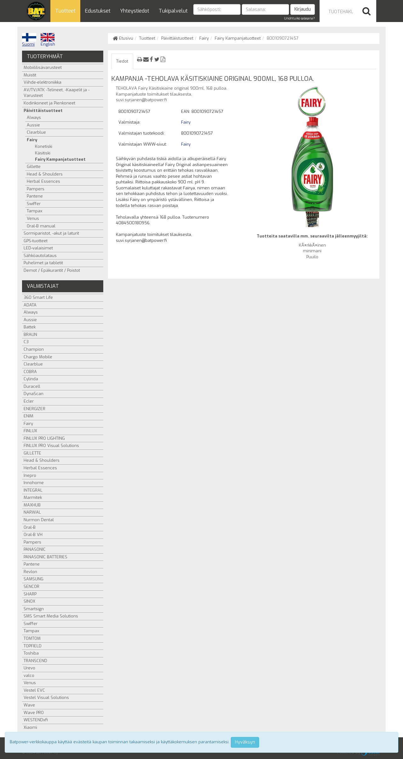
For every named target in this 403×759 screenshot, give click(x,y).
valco (29, 675)
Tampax (35, 211)
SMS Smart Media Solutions (51, 616)
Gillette (34, 166)
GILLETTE (32, 453)
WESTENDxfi (36, 720)
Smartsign (34, 608)
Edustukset (98, 11)
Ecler (29, 401)
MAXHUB (32, 505)
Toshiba (31, 653)
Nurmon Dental (39, 519)
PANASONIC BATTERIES (45, 557)
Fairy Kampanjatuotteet (238, 38)
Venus (33, 218)
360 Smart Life (38, 297)
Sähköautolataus (40, 255)
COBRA (30, 371)
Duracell (32, 386)
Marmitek (33, 497)
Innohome (34, 482)
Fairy (204, 38)
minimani (312, 251)
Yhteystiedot (134, 11)
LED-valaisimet (38, 248)
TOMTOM (32, 638)
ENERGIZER (34, 408)
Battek (30, 327)
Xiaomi (30, 727)
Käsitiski (42, 153)
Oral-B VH (33, 534)
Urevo (29, 668)
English (48, 40)
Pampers (35, 189)
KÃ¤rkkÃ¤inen (312, 245)
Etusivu (123, 38)
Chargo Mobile (38, 357)
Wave (29, 705)
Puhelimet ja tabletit (43, 262)
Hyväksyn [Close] (245, 742)
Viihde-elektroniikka (42, 82)
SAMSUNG (33, 579)
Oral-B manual (41, 226)
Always (34, 117)
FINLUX (30, 430)
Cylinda (31, 379)
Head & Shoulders (45, 174)
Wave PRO (34, 712)
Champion (34, 349)
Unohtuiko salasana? (299, 18)
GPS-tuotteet (36, 240)
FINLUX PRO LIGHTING (44, 438)
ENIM (28, 416)
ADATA (30, 305)
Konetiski (43, 146)
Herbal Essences (43, 181)
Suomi (29, 40)
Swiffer (34, 203)
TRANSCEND (35, 660)
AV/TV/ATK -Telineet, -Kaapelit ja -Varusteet (56, 92)
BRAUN (30, 334)
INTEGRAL (33, 490)
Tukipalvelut (173, 11)
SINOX (29, 601)
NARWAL (32, 512)
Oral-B (30, 527)
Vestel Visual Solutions (46, 697)
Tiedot (122, 61)
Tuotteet (65, 11)
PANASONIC (35, 549)
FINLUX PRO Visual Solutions (51, 445)
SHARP (30, 594)
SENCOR (31, 586)
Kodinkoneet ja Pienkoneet (49, 103)
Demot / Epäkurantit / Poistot (52, 270)
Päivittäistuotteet (177, 38)
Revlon (30, 571)
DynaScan (33, 393)
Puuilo (312, 257)
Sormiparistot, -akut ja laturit (51, 233)
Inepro (30, 475)
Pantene (35, 196)
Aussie (33, 125)
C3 (26, 341)
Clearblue (36, 132)
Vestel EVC (34, 690)
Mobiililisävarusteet (43, 67)
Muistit (30, 75)
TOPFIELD (33, 646)
